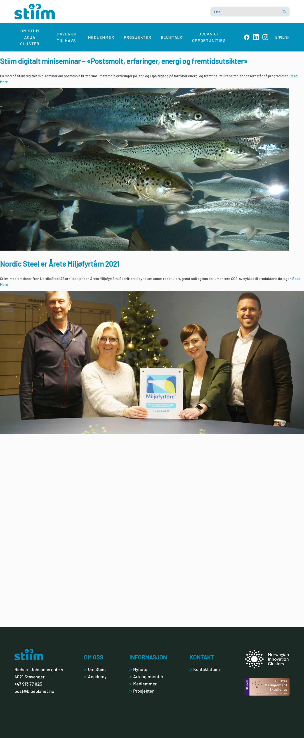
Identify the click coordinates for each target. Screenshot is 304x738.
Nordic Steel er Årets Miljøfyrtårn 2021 (59, 263)
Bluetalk (172, 37)
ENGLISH (282, 37)
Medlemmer (101, 37)
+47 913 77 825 (28, 684)
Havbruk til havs (67, 37)
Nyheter (139, 669)
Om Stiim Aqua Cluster (30, 37)
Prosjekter (137, 37)
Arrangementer (146, 676)
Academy (95, 676)
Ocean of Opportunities (209, 37)
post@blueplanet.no (34, 691)
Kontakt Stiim (204, 669)
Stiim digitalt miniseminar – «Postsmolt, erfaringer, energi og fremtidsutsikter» (123, 61)
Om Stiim (95, 669)
